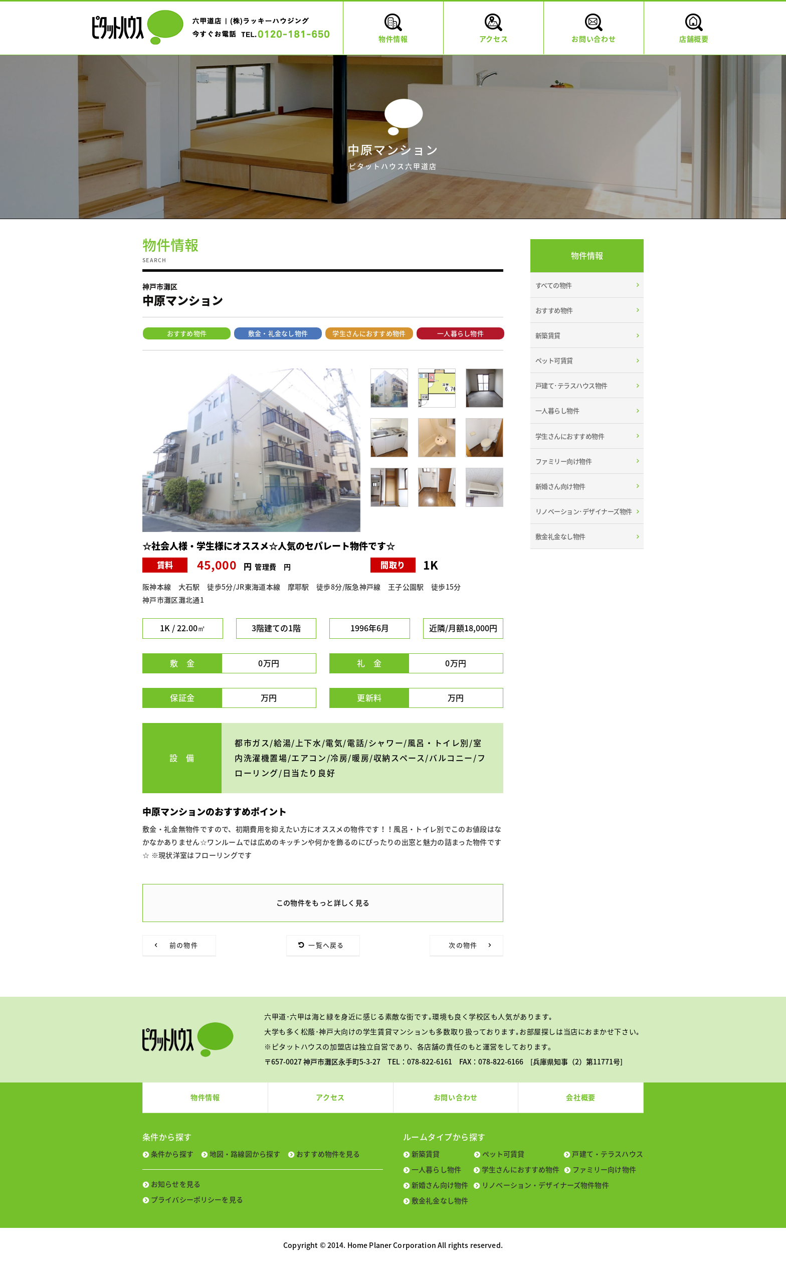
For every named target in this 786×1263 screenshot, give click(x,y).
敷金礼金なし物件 (560, 536)
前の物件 (183, 945)
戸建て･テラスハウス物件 (571, 385)
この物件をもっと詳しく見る (323, 902)
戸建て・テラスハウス (607, 1154)
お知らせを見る (176, 1184)
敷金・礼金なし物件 (278, 333)
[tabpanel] (251, 450)
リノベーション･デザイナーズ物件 (583, 511)
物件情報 (205, 1097)
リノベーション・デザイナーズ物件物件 (545, 1185)
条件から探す (172, 1154)
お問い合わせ (456, 1097)
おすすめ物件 (187, 333)
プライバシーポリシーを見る (197, 1199)
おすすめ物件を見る (328, 1154)
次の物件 (463, 945)
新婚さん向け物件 (560, 486)
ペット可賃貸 (554, 360)
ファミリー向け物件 (563, 461)
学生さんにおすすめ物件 (369, 333)
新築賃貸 (547, 335)
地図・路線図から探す (245, 1154)
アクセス (330, 1097)
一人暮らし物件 (460, 333)
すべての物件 (553, 285)
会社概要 (581, 1097)
